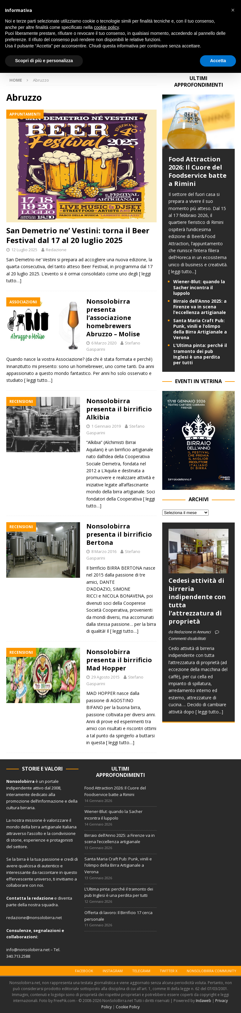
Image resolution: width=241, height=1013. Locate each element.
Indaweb (203, 1000)
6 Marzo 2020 (103, 343)
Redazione (56, 249)
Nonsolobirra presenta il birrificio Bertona (119, 534)
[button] (233, 10)
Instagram (113, 970)
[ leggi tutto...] (182, 271)
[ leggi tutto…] (38, 380)
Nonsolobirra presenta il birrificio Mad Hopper (119, 659)
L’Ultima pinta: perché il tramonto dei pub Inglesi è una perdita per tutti (200, 354)
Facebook (84, 970)
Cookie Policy (128, 1007)
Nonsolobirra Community (211, 970)
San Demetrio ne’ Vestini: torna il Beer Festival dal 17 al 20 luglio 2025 (77, 235)
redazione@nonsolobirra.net (34, 917)
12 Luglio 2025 (24, 249)
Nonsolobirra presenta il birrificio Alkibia (119, 409)
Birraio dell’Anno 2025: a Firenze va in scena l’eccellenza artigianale (200, 306)
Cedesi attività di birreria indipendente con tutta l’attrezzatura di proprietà (197, 601)
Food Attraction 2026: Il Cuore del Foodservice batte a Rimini (198, 171)
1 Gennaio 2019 (106, 426)
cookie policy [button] (106, 27)
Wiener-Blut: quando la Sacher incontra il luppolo (199, 287)
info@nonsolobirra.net (28, 949)
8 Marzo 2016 (103, 551)
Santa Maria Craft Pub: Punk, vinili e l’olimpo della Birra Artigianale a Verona (200, 329)
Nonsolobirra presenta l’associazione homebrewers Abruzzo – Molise (113, 317)
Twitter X (168, 970)
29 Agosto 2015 (105, 677)
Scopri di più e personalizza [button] (44, 60)
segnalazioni (47, 930)
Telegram (141, 970)
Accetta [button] (218, 60)
